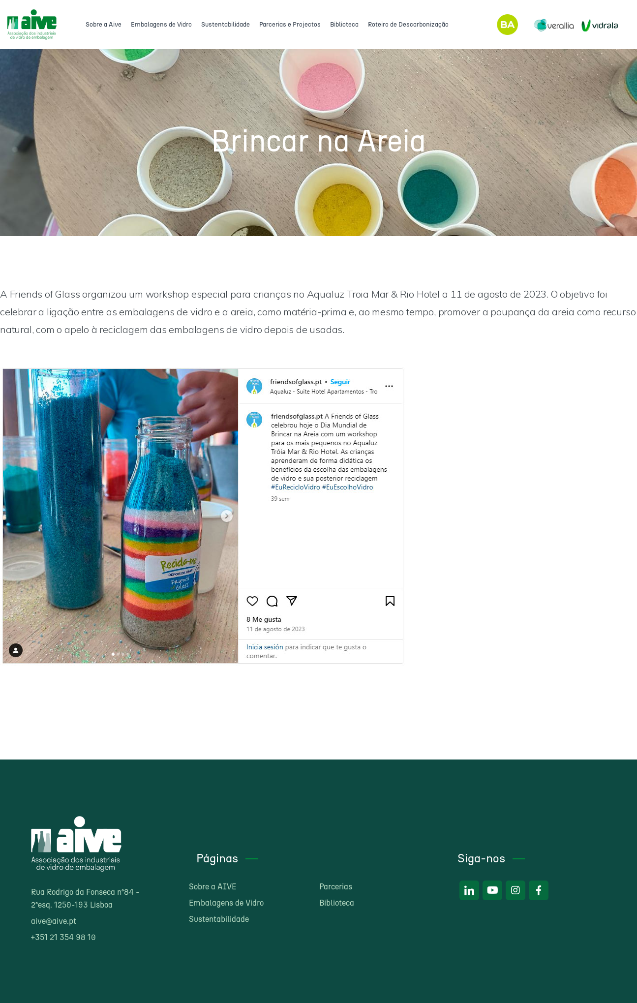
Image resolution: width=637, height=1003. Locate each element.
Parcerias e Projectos (290, 24)
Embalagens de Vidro (161, 24)
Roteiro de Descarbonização (408, 24)
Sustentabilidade (225, 24)
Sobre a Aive (103, 24)
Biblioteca (344, 24)
